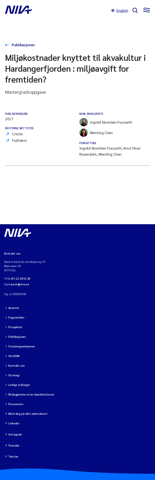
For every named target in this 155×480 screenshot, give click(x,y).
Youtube (13, 445)
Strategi (14, 375)
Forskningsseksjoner (21, 346)
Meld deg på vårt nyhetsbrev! (27, 413)
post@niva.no (20, 284)
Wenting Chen (96, 132)
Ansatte (13, 308)
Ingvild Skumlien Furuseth (105, 122)
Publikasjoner (23, 44)
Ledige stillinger (19, 385)
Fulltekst (19, 140)
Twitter (13, 456)
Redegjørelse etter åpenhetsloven (31, 394)
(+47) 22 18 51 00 (19, 278)
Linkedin (13, 423)
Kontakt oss (16, 365)
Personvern (15, 404)
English (119, 10)
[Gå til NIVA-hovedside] (56, 10)
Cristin (17, 133)
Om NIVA (14, 356)
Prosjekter (15, 327)
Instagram (15, 434)
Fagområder (16, 317)
